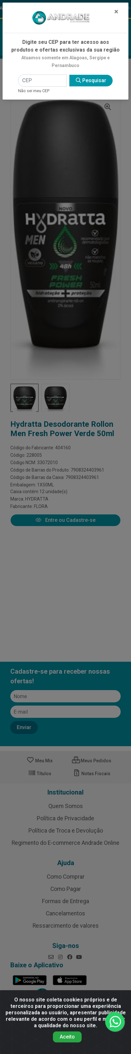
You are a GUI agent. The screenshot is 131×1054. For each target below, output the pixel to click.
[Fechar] (116, 12)
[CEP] (42, 80)
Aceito (67, 1037)
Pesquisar (91, 80)
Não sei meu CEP (33, 90)
